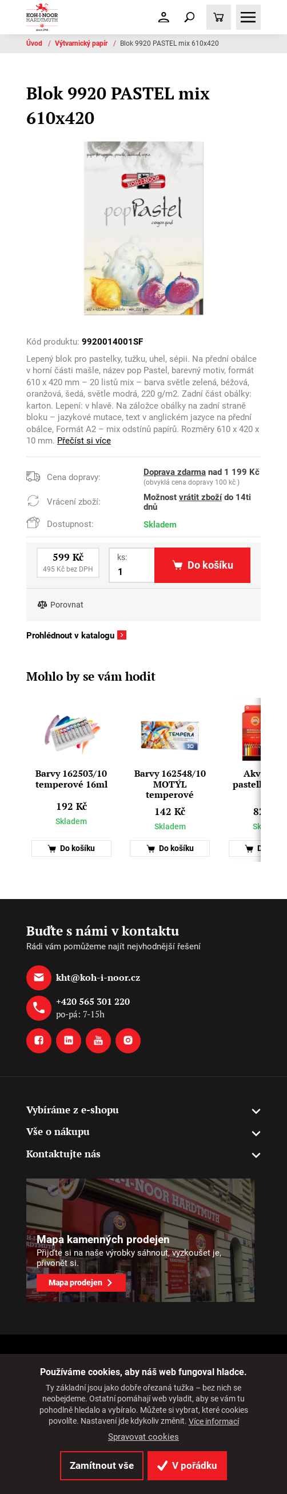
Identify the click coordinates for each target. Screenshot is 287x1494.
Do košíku (71, 848)
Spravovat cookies (143, 1437)
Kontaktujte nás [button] (63, 1153)
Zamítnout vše (102, 1465)
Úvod (35, 43)
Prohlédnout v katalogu (70, 635)
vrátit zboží (200, 497)
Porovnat (66, 605)
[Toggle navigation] (189, 17)
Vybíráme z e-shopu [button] (72, 1109)
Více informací (214, 1421)
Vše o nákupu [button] (58, 1131)
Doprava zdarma (175, 472)
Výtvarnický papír (82, 43)
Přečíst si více (84, 441)
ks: (122, 557)
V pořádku (187, 1465)
